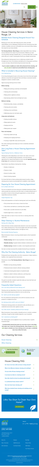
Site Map (27, 440)
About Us (3, 440)
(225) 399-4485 (7, 67)
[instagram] (35, 424)
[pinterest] (29, 424)
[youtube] (31, 424)
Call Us (31, 7)
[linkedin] (37, 424)
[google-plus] (27, 424)
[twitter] (25, 424)
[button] (36, 7)
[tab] (19, 364)
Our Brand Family (17, 445)
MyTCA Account (17, 442)
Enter (29, 353)
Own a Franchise (5, 442)
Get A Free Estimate (10, 352)
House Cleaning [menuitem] (19, 340)
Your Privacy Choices (29, 448)
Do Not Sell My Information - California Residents (19, 458)
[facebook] (23, 424)
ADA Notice (27, 445)
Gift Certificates (5, 445)
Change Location (24, 3)
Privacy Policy (28, 442)
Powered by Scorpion (19, 462)
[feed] (33, 424)
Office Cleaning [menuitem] (19, 343)
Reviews (15, 440)
